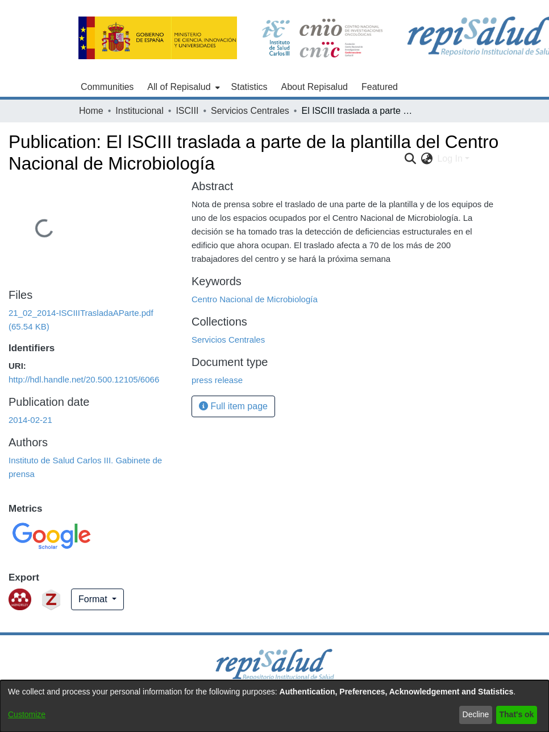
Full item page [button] (233, 406)
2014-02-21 (30, 420)
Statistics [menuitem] (249, 87)
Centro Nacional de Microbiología (255, 299)
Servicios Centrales (250, 111)
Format (94, 599)
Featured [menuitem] (379, 87)
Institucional (139, 111)
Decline (476, 714)
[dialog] (274, 706)
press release (217, 380)
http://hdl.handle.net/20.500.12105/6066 (84, 379)
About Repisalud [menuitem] (314, 87)
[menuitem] (182, 87)
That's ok (517, 714)
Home (91, 111)
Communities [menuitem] (107, 87)
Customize (26, 714)
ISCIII (187, 111)
